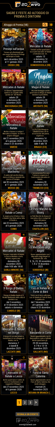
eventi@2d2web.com (27, 424)
